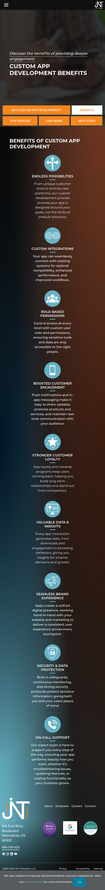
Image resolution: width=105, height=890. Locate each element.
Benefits (87, 110)
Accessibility (83, 868)
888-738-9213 (11, 847)
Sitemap (98, 868)
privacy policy (34, 882)
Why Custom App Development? (36, 110)
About (48, 806)
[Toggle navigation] (6, 4)
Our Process (20, 121)
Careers (77, 806)
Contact (90, 806)
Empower (62, 806)
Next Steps (86, 121)
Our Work (54, 121)
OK (79, 882)
